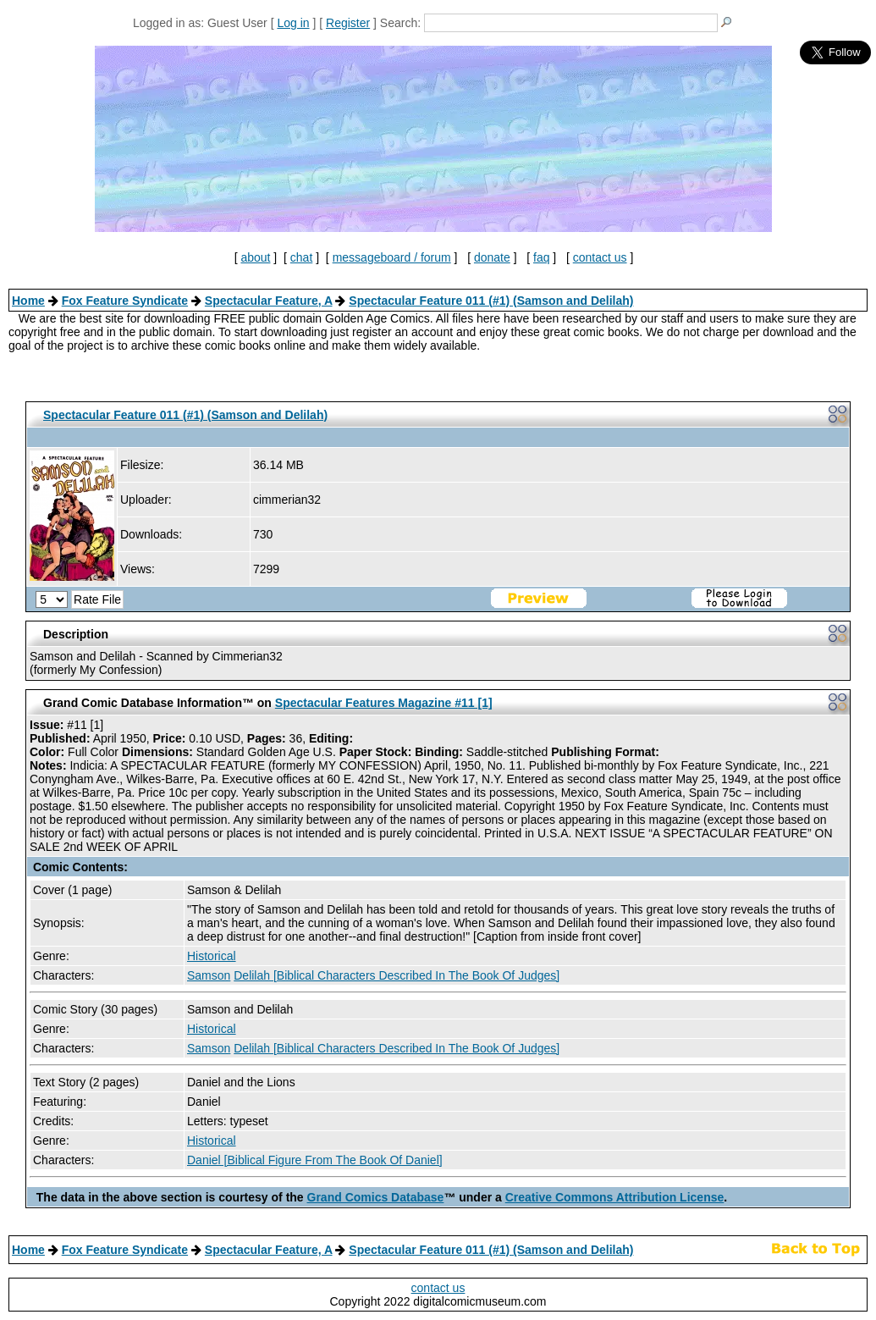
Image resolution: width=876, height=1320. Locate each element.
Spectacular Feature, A (269, 300)
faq (541, 257)
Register (348, 23)
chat (301, 257)
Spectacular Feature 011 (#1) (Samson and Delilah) (491, 300)
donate (492, 257)
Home (28, 300)
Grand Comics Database (375, 1197)
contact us (600, 257)
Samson (208, 975)
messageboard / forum (392, 257)
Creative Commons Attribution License (614, 1197)
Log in (293, 23)
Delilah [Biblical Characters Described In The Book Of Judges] (396, 975)
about (255, 257)
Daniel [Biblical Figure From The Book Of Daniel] (315, 1160)
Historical (211, 956)
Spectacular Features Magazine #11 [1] (384, 703)
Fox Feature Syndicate (125, 300)
